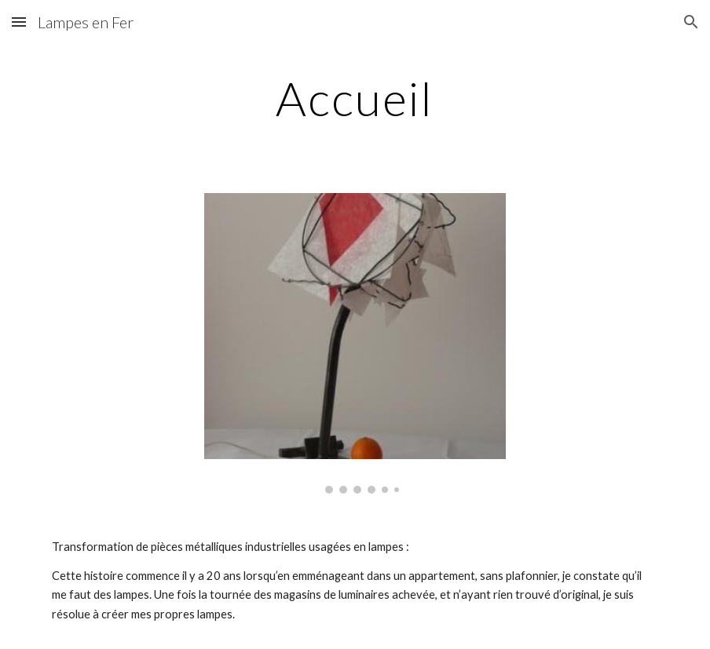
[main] (355, 98)
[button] (19, 21)
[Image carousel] (355, 343)
